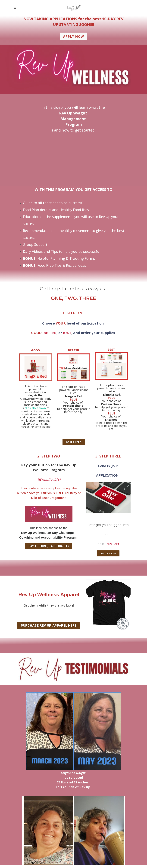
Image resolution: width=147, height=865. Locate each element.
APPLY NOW (108, 553)
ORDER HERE (73, 442)
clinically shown (35, 408)
